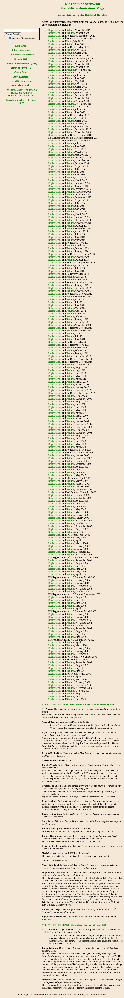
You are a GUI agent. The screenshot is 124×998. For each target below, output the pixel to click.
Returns (70, 30)
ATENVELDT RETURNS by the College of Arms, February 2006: (74, 925)
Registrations (54, 30)
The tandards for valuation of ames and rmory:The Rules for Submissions (21, 93)
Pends (69, 41)
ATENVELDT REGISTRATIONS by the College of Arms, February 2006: (78, 704)
